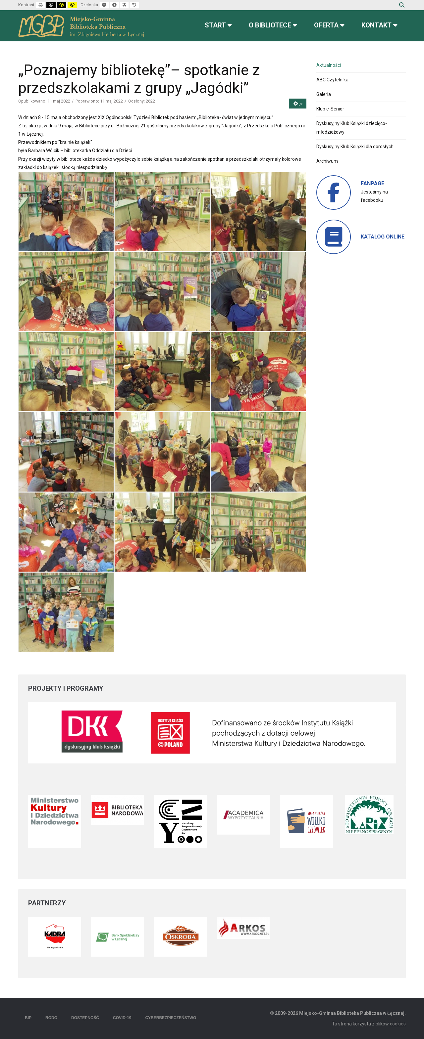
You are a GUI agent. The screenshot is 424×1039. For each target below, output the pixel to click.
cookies (398, 1023)
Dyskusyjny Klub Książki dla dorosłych (355, 146)
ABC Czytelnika (332, 79)
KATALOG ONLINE (382, 237)
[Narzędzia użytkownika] (297, 104)
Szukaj (401, 5)
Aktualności (328, 65)
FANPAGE (372, 183)
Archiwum (327, 161)
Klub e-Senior (330, 108)
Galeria (323, 94)
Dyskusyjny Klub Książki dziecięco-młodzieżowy (351, 127)
